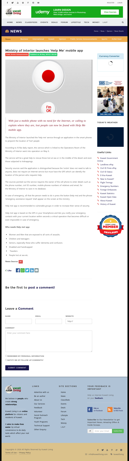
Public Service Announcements (83, 39)
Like (9, 270)
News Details (119, 31)
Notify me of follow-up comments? (24, 360)
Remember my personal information (24, 356)
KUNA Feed (116, 39)
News (102, 31)
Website (70, 316)
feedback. (99, 398)
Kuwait (51, 39)
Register (110, 2)
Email (38, 316)
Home (96, 31)
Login (119, 2)
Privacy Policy (25, 452)
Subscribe (118, 431)
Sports (104, 39)
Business (24, 39)
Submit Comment (17, 367)
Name (8, 316)
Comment (10, 328)
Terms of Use (11, 452)
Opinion (109, 31)
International (38, 39)
